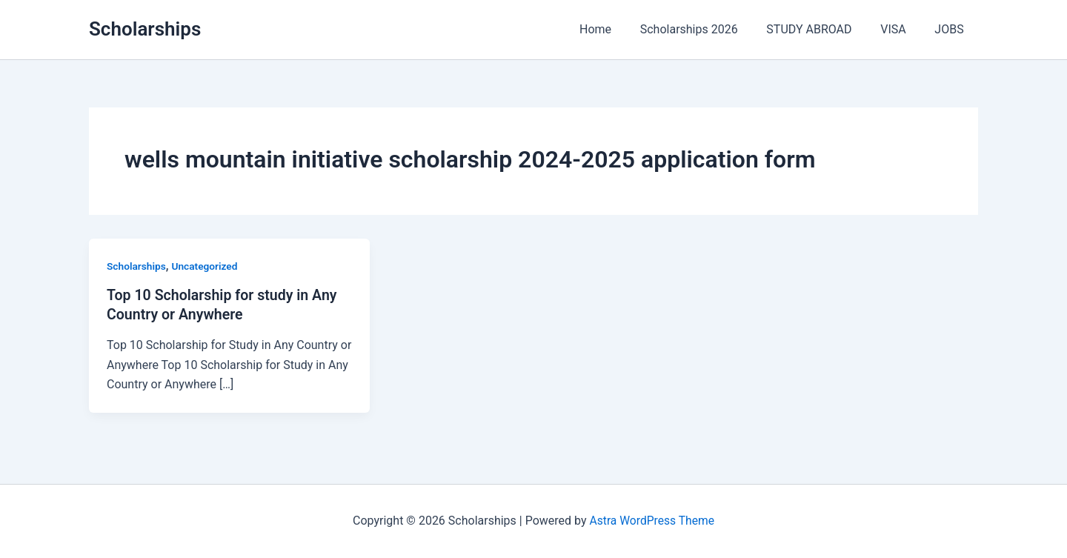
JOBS (951, 29)
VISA (900, 29)
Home (618, 29)
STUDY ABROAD (821, 29)
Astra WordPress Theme (652, 521)
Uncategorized (206, 266)
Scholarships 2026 (706, 29)
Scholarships (145, 29)
